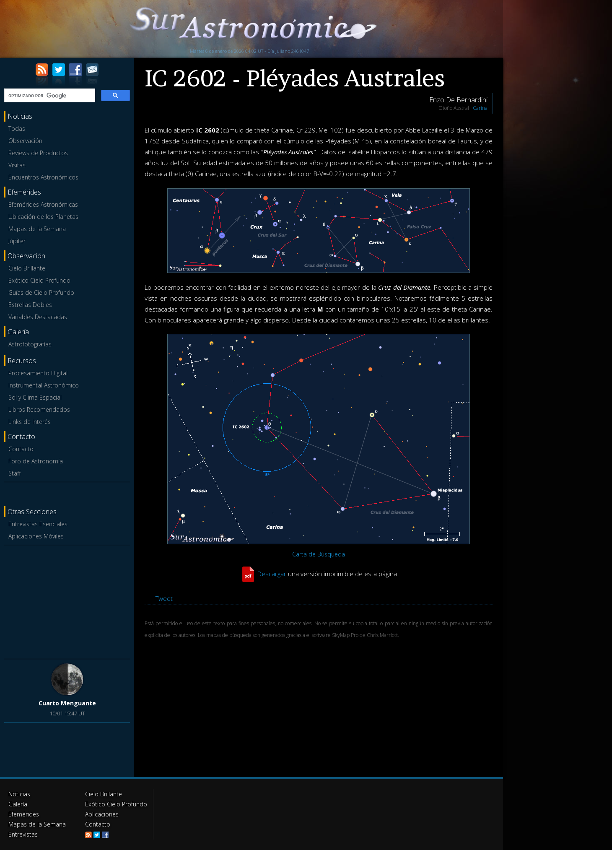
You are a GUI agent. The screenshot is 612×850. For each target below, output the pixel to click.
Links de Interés (29, 422)
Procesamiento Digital (37, 373)
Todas (16, 129)
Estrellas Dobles (30, 305)
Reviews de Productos (38, 153)
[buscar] (48, 95)
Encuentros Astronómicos (43, 177)
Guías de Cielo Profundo (41, 292)
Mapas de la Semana (37, 229)
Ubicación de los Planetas (43, 217)
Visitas (17, 165)
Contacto (21, 449)
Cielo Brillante (26, 268)
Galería (17, 804)
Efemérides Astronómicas (43, 204)
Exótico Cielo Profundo (39, 280)
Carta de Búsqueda (318, 554)
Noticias (19, 794)
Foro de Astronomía (35, 461)
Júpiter (17, 241)
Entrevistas (23, 834)
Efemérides (23, 814)
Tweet (164, 598)
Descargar (271, 573)
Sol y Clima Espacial (35, 397)
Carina (480, 108)
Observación (25, 141)
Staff (14, 473)
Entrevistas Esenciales (37, 524)
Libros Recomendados (39, 409)
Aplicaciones (102, 814)
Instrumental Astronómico (43, 385)
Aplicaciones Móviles (36, 536)
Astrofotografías (30, 344)
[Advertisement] (67, 600)
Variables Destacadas (37, 317)
